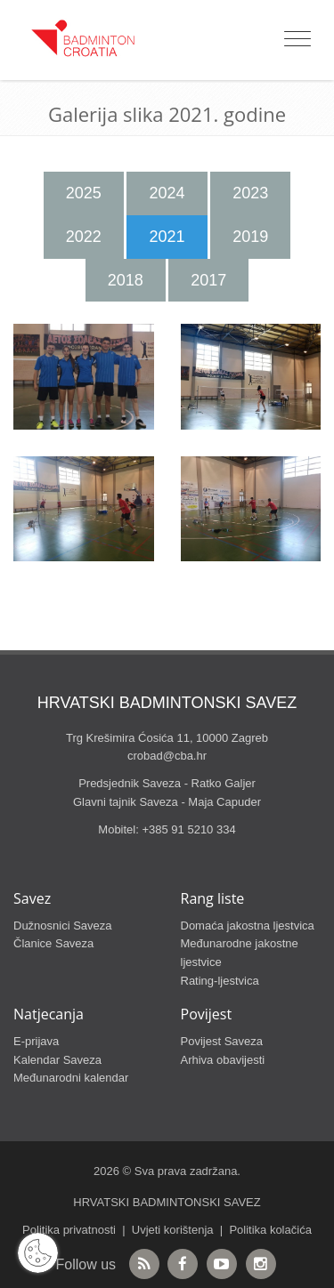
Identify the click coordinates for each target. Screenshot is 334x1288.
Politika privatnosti (69, 1229)
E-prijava (36, 1041)
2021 (166, 237)
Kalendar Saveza (57, 1060)
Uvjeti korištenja (173, 1229)
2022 (84, 237)
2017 (208, 280)
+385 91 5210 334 (188, 829)
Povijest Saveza (222, 1041)
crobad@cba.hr (167, 755)
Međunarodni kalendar (70, 1077)
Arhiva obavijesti (223, 1060)
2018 (125, 280)
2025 (84, 193)
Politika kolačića (270, 1229)
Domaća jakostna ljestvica (247, 925)
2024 (166, 193)
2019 (250, 237)
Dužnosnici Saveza (62, 925)
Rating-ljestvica (220, 980)
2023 (250, 193)
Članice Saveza (53, 943)
